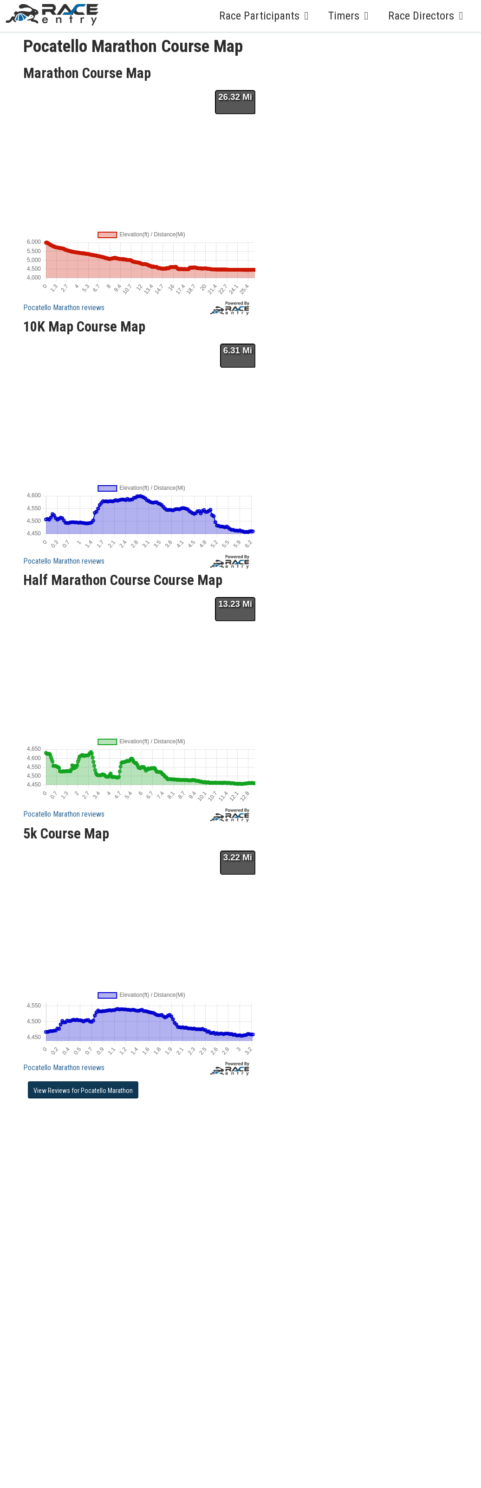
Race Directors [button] (428, 15)
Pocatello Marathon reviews (63, 307)
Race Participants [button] (266, 15)
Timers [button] (350, 15)
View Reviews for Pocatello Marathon (83, 1090)
